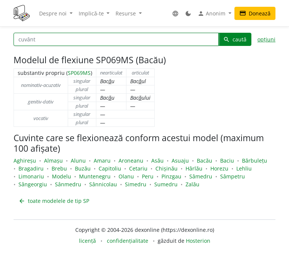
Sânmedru (68, 184)
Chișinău (166, 168)
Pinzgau (171, 176)
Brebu (59, 168)
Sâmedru (200, 176)
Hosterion (198, 240)
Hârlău (194, 168)
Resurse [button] (126, 13)
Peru (148, 176)
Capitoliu (110, 168)
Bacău (204, 160)
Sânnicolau (103, 184)
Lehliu (244, 168)
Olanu (126, 176)
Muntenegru (95, 176)
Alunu (78, 160)
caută (234, 39)
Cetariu (138, 168)
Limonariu (31, 176)
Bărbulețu (254, 160)
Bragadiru (31, 168)
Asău (157, 160)
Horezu (219, 168)
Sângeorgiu (32, 184)
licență (87, 240)
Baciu (227, 160)
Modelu (61, 176)
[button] (175, 13)
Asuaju (180, 160)
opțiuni (266, 39)
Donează (255, 13)
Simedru (135, 184)
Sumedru (166, 184)
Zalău (192, 184)
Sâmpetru (232, 176)
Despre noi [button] (53, 13)
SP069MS (79, 72)
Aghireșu (25, 160)
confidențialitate (127, 240)
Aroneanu (131, 160)
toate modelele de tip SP (53, 200)
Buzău (83, 168)
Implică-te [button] (92, 13)
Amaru (102, 160)
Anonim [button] (212, 13)
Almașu (53, 160)
